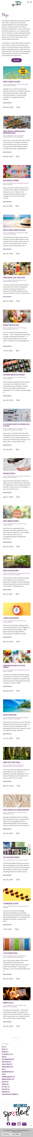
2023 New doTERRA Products (11, 857)
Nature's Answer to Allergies (11, 82)
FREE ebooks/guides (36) (8, 1059)
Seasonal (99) (5, 1084)
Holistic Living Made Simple (11, 570)
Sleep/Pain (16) (6, 1089)
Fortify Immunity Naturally (11, 521)
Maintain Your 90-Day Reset (11, 325)
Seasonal (21, 84)
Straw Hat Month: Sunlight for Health (14, 230)
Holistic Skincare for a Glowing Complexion (16, 810)
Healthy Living (22, 328)
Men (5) (4, 1069)
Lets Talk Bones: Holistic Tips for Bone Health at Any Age (16, 425)
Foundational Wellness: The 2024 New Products (14, 666)
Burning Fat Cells (8, 1003)
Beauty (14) (4, 1049)
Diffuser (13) (5, 1052)
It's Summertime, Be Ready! (10, 903)
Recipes (5, 477)
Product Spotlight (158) (8, 1079)
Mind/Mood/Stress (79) (8, 1072)
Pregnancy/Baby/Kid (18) (8, 1077)
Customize (15, 1134)
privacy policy (16, 1132)
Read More (7, 103)
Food (27, 573)
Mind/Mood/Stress (8, 137)
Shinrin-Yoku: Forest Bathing (11, 762)
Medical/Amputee (8, 430)
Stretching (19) (6, 1092)
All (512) (4, 1047)
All (17, 84)
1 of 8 (15, 1038)
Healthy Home (22, 280)
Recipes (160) (5, 1082)
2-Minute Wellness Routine (11, 618)
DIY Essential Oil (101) (7, 1054)
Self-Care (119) (6, 1087)
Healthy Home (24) (6, 1062)
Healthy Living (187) (7, 1064)
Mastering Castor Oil (9, 473)
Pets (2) (4, 1074)
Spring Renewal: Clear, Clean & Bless (14, 277)
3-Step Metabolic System (10, 953)
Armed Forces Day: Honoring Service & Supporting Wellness (14, 132)
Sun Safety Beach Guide (10, 715)
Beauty (28, 476)
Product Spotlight (11, 85)
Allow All (6, 1134)
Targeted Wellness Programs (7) (10, 1094)
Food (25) (4, 1057)
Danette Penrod (11, 84)
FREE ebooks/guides (18, 957)
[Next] (20, 1038)
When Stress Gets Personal (11, 180)
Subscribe (16, 60)
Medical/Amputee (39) (7, 1067)
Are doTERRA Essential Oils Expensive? (14, 375)
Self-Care (15, 329)
